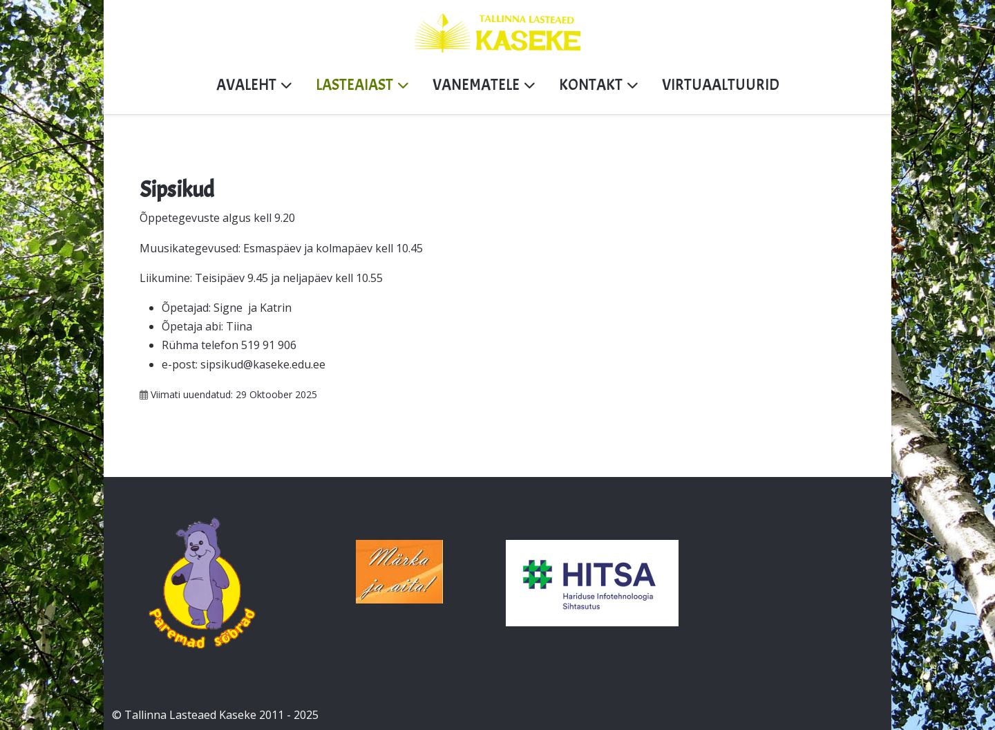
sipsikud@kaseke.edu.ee (262, 364)
